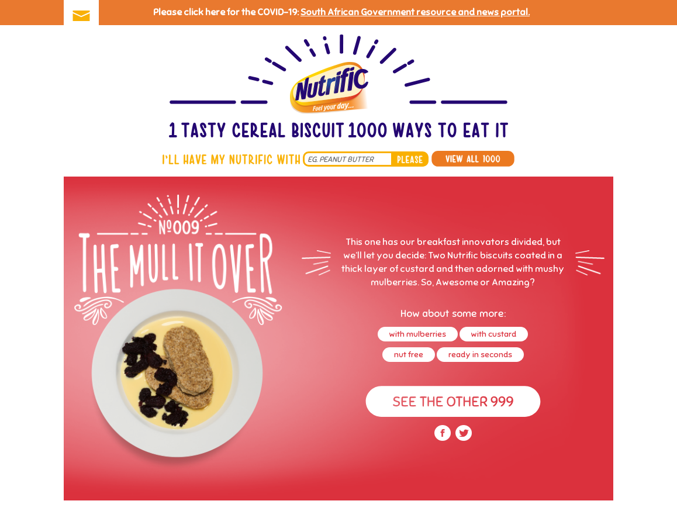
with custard (493, 334)
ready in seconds (480, 355)
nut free (408, 355)
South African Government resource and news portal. (415, 12)
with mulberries (417, 334)
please (410, 159)
